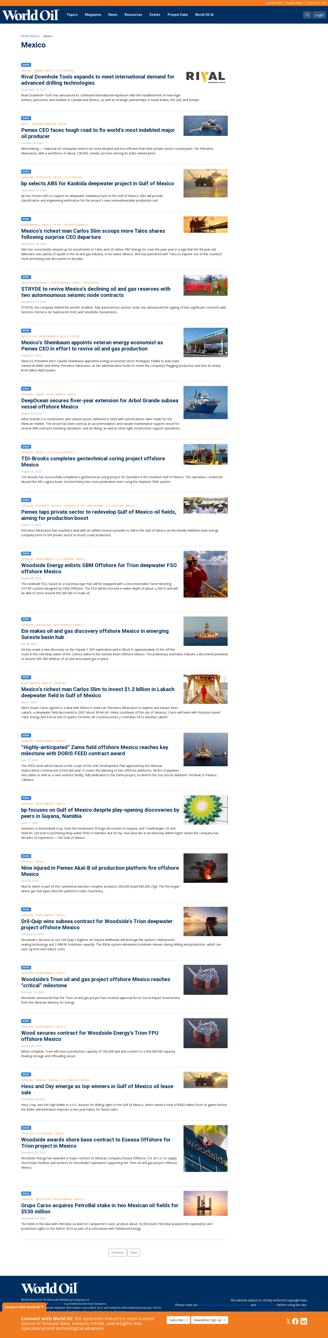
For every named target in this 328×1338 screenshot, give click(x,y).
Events (155, 15)
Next (133, 1252)
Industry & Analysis (44, 124)
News (112, 15)
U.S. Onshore (65, 70)
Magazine (93, 15)
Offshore (27, 177)
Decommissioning (92, 505)
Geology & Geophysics (35, 282)
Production (43, 177)
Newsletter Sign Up (209, 1320)
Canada (38, 70)
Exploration (91, 282)
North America (30, 36)
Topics (72, 15)
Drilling (26, 70)
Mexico (49, 70)
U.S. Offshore (73, 177)
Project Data (178, 15)
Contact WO (316, 3)
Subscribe (294, 3)
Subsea (40, 394)
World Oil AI (204, 15)
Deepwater (42, 505)
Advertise (274, 3)
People (62, 124)
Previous (117, 1252)
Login (319, 15)
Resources (133, 15)
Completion (71, 505)
